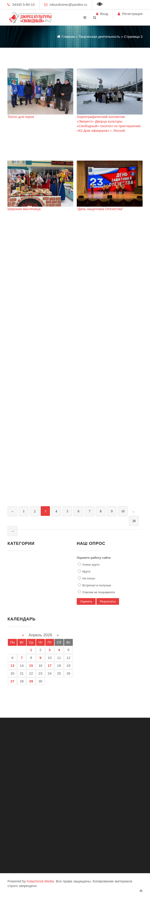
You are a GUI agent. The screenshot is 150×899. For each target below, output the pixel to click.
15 (31, 665)
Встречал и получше (96, 585)
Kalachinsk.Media (40, 881)
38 (133, 521)
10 (122, 511)
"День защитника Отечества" (100, 209)
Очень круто (91, 564)
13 (12, 665)
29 (31, 681)
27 (12, 681)
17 (50, 665)
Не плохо (88, 578)
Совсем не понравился (98, 592)
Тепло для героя (20, 117)
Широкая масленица (23, 209)
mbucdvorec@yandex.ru (68, 4)
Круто (86, 571)
